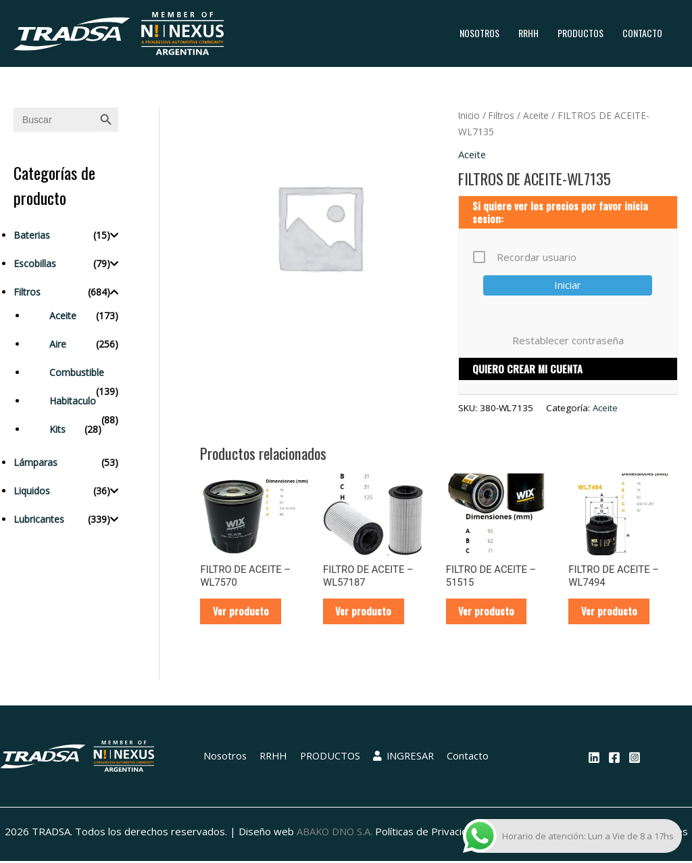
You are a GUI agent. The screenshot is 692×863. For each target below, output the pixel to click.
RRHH (528, 33)
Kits (57, 429)
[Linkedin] (594, 759)
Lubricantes (39, 519)
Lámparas (35, 462)
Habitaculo (72, 400)
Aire (57, 343)
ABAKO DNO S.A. (334, 832)
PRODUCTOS (580, 33)
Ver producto (242, 612)
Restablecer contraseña (568, 340)
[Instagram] (634, 759)
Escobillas (35, 263)
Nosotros (479, 33)
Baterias (32, 235)
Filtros (27, 291)
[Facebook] (614, 759)
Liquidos (32, 490)
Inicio (469, 115)
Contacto (642, 33)
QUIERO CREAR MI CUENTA (527, 369)
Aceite (62, 315)
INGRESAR (403, 757)
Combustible (76, 372)
